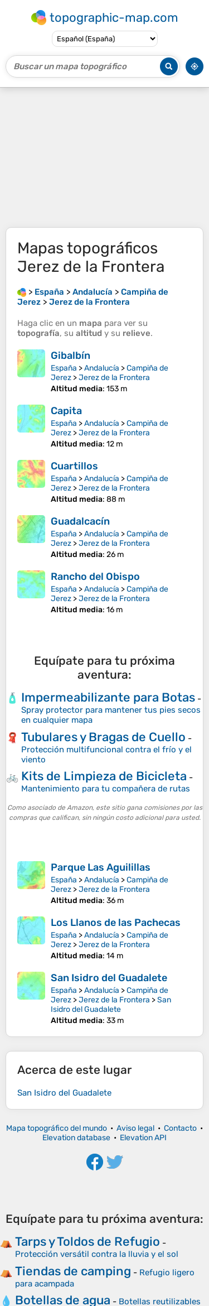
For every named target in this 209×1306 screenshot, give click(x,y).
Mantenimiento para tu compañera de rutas (105, 789)
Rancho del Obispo (95, 576)
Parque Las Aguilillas (100, 867)
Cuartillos (74, 466)
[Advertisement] (104, 157)
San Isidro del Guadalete (109, 978)
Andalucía (101, 368)
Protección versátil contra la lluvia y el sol (96, 1254)
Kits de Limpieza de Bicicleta (104, 776)
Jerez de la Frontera (114, 377)
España (64, 368)
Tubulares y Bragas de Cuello (103, 737)
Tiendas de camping (73, 1271)
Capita (66, 411)
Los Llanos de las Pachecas (116, 922)
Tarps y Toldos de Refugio (87, 1241)
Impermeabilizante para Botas (108, 697)
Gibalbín (70, 355)
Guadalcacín (80, 521)
